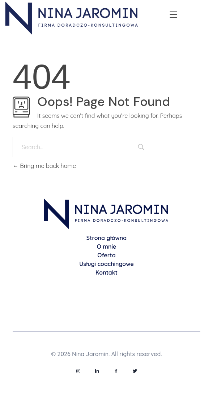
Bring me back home (44, 165)
